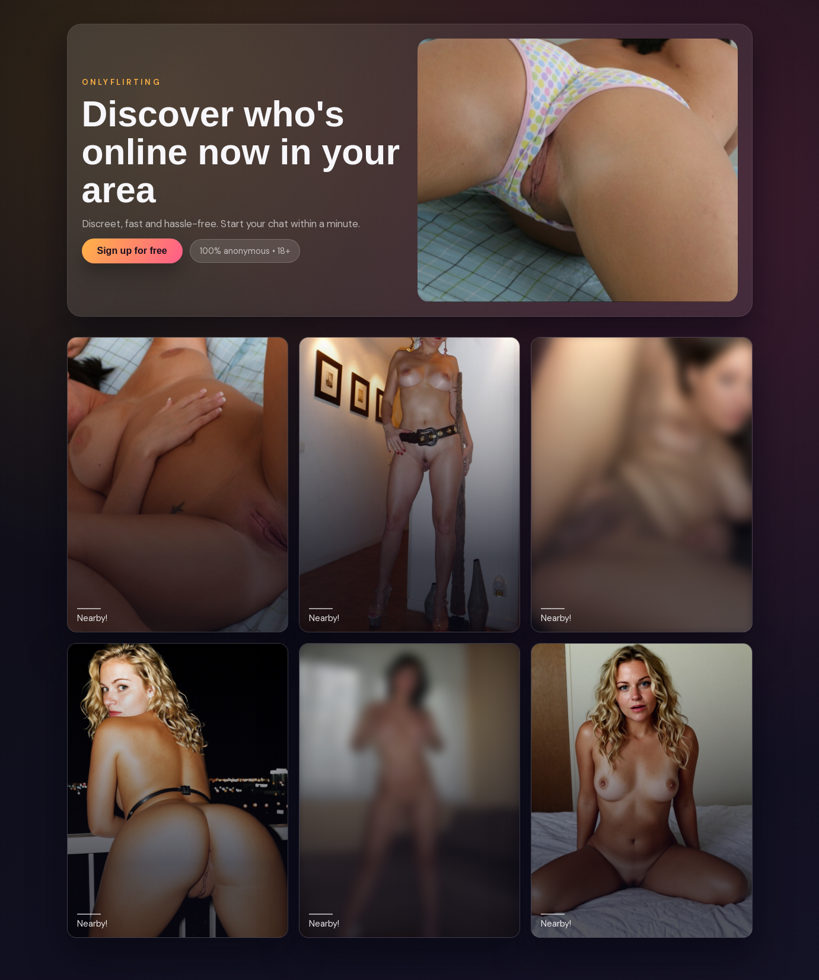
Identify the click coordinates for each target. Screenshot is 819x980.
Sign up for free (132, 251)
